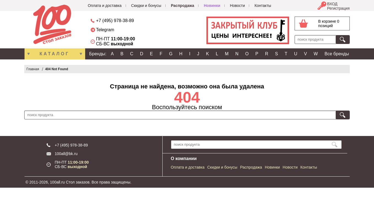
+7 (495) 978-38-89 (115, 20)
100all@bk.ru (66, 153)
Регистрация (338, 8)
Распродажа (182, 5)
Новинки (212, 5)
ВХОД (332, 4)
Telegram (105, 29)
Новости (237, 5)
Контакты (262, 5)
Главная (32, 69)
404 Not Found (56, 69)
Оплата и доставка (105, 5)
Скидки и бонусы (146, 5)
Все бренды (337, 53)
